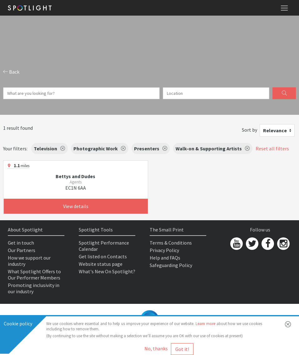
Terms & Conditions (171, 243)
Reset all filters (272, 148)
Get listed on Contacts (103, 256)
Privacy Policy (164, 250)
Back (11, 72)
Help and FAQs (165, 258)
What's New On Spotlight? (107, 271)
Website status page (100, 264)
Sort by (249, 130)
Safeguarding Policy (171, 265)
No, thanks (156, 348)
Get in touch (21, 243)
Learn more (205, 323)
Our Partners (21, 250)
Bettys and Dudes (75, 176)
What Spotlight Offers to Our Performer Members (34, 274)
